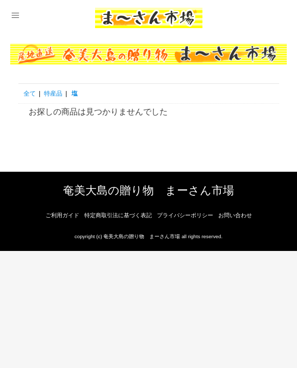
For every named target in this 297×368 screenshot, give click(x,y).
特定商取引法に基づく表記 (118, 215)
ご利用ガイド (62, 215)
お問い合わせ (235, 215)
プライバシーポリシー (185, 215)
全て (30, 93)
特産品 (53, 93)
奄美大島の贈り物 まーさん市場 (148, 190)
